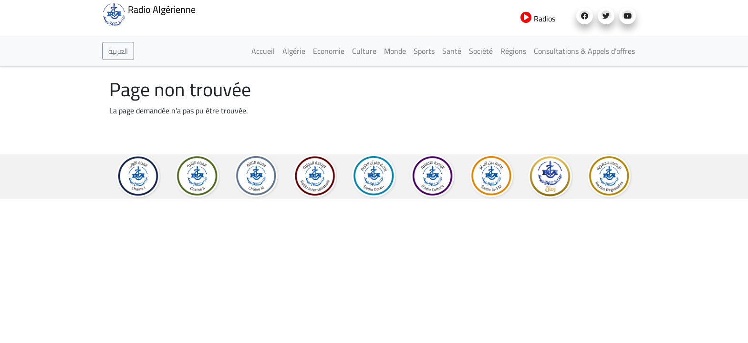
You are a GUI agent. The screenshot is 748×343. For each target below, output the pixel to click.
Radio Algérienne (149, 13)
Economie (328, 51)
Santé (451, 51)
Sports (424, 51)
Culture (364, 51)
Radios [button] (537, 18)
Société (481, 51)
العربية (118, 51)
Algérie (293, 51)
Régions (513, 51)
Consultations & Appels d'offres (584, 51)
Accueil (263, 51)
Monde (395, 51)
